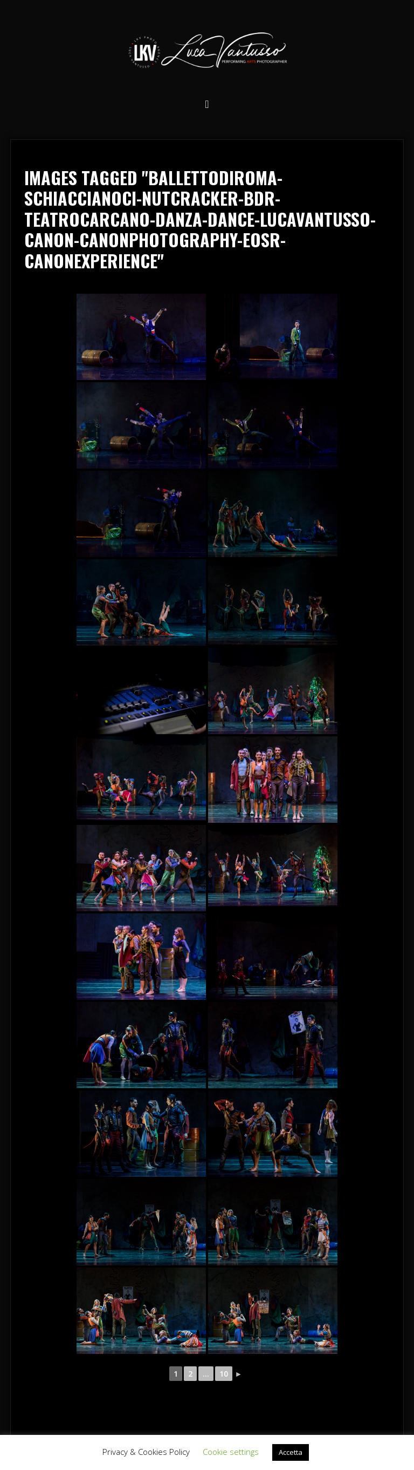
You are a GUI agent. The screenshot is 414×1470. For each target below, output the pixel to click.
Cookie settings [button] (231, 1451)
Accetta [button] (290, 1452)
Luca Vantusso (207, 52)
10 (223, 1374)
